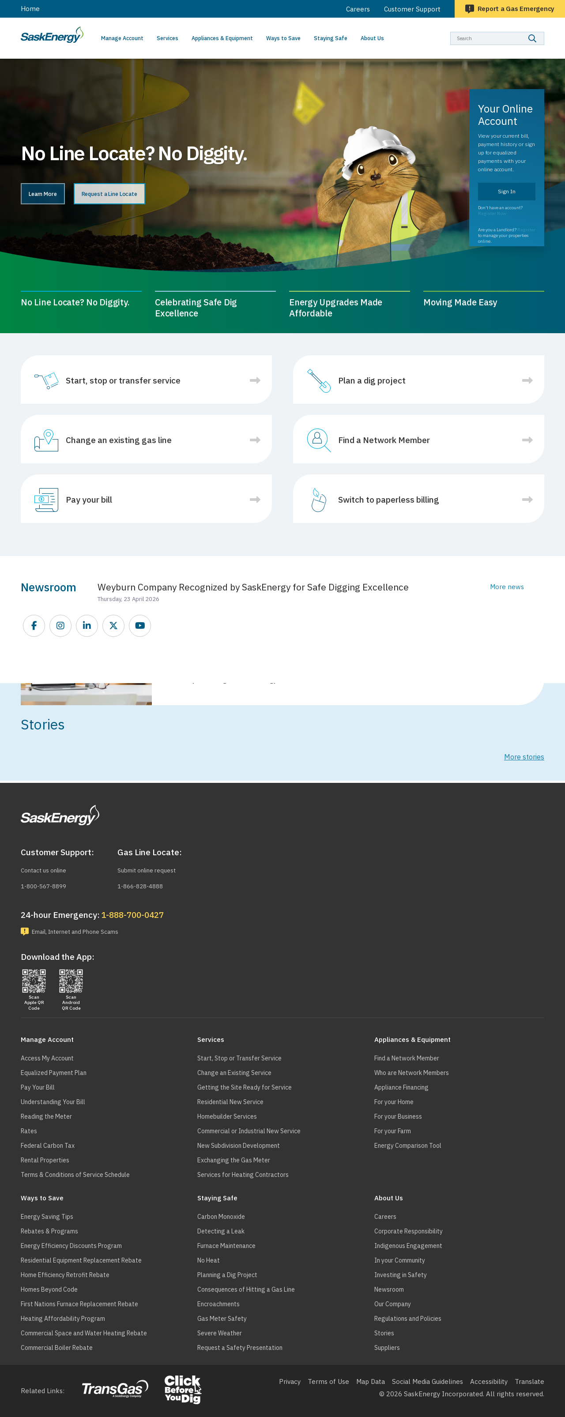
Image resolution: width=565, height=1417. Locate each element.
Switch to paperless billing (388, 499)
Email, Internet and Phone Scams (84, 930)
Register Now (492, 213)
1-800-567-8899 (46, 884)
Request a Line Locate (147, 194)
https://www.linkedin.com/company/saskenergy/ (87, 626)
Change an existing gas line (119, 440)
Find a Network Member (384, 440)
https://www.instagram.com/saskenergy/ (61, 626)
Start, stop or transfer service (123, 380)
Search (544, 31)
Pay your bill (89, 499)
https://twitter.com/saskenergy (114, 626)
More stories (524, 756)
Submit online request (151, 868)
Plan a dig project (372, 380)
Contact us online (48, 868)
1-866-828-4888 (143, 884)
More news (507, 587)
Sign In (507, 191)
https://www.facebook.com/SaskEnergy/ (34, 626)
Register (526, 230)
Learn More (54, 194)
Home (30, 8)
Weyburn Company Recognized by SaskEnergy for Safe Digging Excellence (253, 587)
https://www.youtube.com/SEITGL (140, 626)
